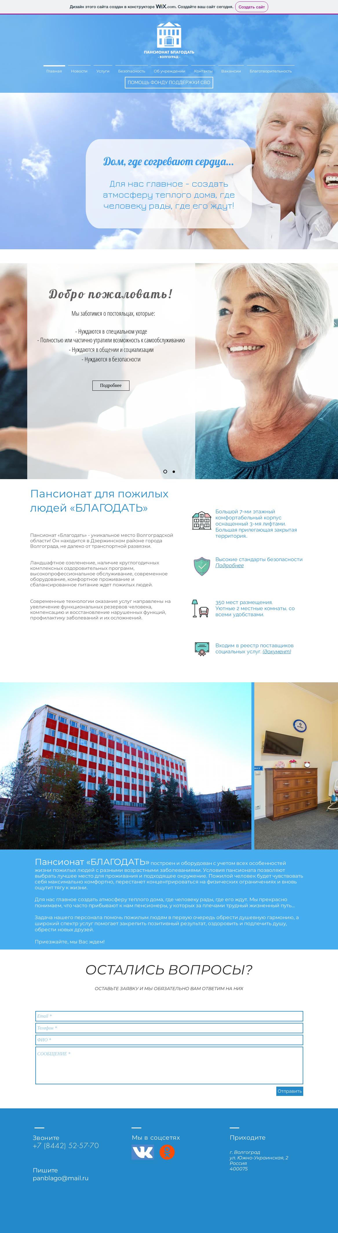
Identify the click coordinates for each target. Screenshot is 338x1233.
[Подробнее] (110, 386)
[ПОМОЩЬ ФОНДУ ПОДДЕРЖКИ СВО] (169, 82)
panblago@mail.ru (61, 1178)
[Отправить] (289, 1091)
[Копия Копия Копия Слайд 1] (174, 471)
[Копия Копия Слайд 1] (165, 472)
